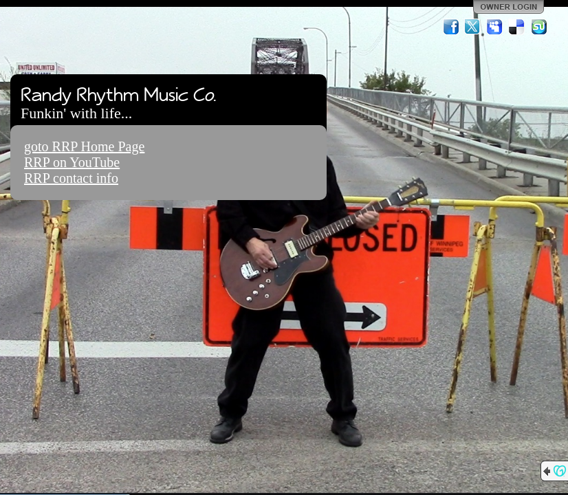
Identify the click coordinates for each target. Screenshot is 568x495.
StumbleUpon (539, 26)
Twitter (473, 26)
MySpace (495, 26)
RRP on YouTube (72, 162)
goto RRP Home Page (84, 146)
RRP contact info (71, 178)
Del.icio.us (517, 26)
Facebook (451, 26)
